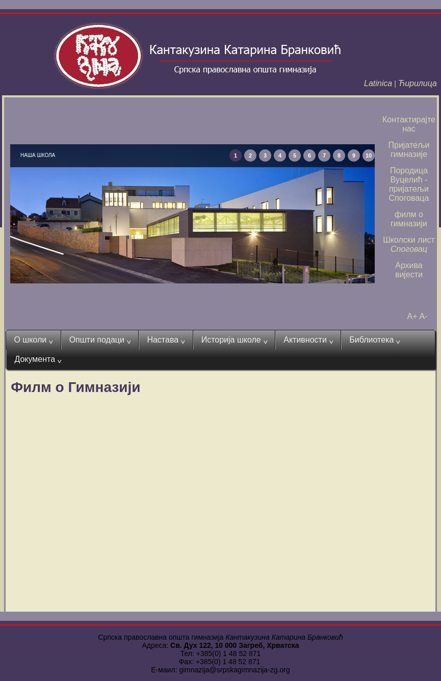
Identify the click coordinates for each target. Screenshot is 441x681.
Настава (166, 340)
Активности (308, 340)
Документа (37, 359)
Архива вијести (409, 270)
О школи (33, 340)
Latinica (378, 83)
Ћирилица (417, 83)
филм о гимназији (409, 219)
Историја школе (234, 340)
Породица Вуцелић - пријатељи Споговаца (409, 184)
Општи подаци (100, 340)
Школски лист (409, 244)
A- (423, 316)
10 (369, 155)
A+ (412, 316)
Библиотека (374, 340)
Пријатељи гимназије (409, 150)
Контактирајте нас (408, 124)
